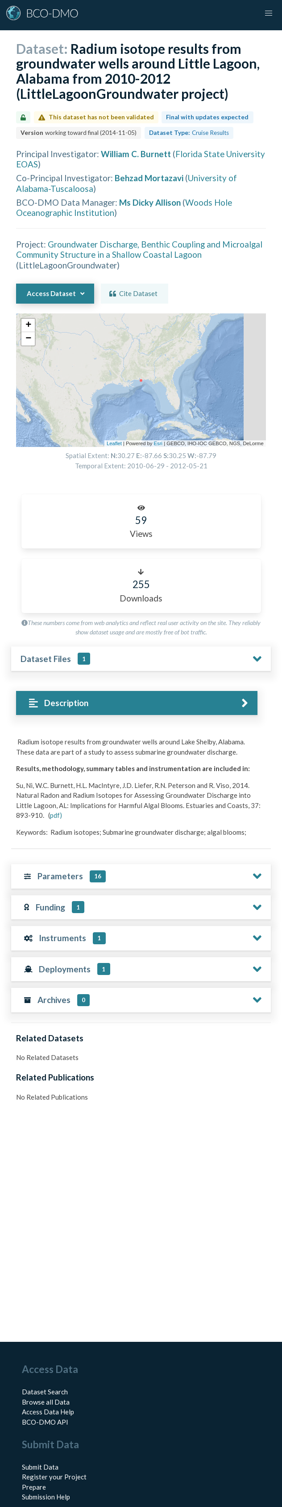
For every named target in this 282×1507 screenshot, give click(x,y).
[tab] (136, 703)
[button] (268, 13)
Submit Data (40, 1467)
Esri (158, 443)
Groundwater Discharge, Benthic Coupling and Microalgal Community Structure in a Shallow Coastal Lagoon (139, 249)
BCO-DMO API (45, 1422)
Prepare (34, 1487)
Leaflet (114, 443)
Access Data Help (48, 1412)
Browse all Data (46, 1402)
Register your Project (54, 1477)
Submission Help (46, 1497)
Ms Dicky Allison (150, 202)
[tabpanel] (141, 790)
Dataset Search (45, 1392)
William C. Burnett (136, 154)
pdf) (56, 815)
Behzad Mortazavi (149, 178)
